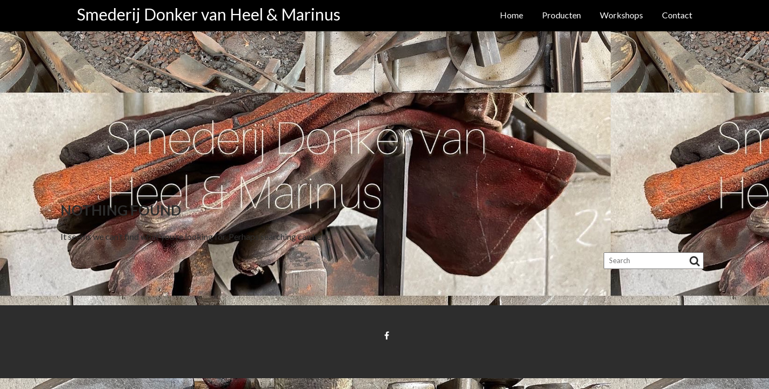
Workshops (621, 15)
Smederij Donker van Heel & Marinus (208, 14)
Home (511, 15)
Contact (677, 15)
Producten (561, 15)
